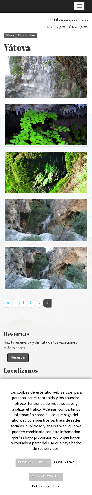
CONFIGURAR (64, 463)
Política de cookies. (46, 486)
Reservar (18, 357)
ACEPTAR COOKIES (46, 477)
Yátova (9, 35)
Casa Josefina (26, 35)
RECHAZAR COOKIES (33, 462)
